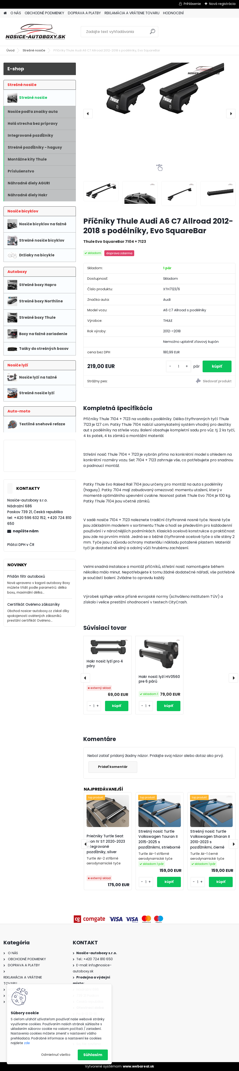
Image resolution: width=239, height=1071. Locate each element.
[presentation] (88, 113)
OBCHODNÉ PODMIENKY (44, 13)
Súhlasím (92, 1054)
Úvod (10, 50)
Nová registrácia (222, 3)
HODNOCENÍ (173, 13)
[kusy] (178, 366)
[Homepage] (5, 13)
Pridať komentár (113, 766)
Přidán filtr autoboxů (26, 576)
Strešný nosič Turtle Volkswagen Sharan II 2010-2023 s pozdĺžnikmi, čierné (210, 839)
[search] (152, 33)
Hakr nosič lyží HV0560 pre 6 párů (159, 679)
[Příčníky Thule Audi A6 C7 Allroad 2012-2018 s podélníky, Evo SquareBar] (159, 93)
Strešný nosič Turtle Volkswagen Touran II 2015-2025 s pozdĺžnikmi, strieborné (159, 839)
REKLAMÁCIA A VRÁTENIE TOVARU (132, 13)
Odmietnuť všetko (55, 1055)
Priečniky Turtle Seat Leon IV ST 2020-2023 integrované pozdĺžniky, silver (106, 844)
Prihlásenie (192, 3)
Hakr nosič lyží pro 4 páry (105, 663)
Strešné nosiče (34, 50)
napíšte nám (26, 531)
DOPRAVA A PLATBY (84, 13)
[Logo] (36, 31)
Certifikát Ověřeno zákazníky (33, 604)
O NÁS (16, 13)
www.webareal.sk (138, 1066)
